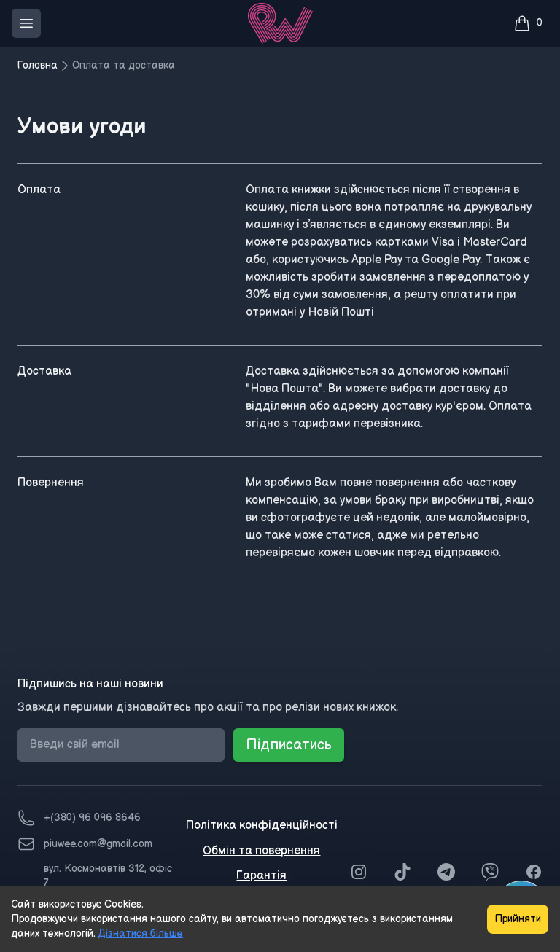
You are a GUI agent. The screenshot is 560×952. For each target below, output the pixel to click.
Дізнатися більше (140, 933)
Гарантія (261, 876)
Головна (38, 65)
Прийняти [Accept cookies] (517, 919)
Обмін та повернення (261, 851)
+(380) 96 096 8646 (92, 817)
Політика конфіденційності (262, 825)
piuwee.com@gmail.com (98, 844)
